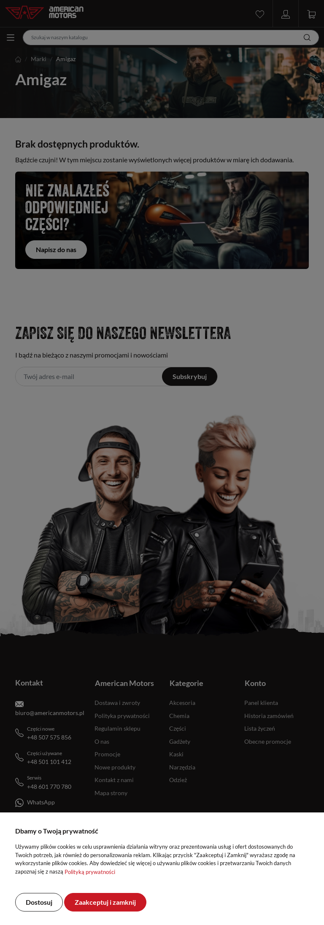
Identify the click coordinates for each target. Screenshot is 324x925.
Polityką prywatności (90, 872)
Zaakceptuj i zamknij (105, 902)
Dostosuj (39, 902)
